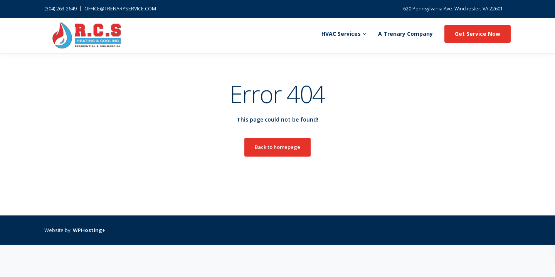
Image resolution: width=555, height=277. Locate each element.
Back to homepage (277, 147)
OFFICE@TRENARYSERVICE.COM (120, 8)
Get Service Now (477, 33)
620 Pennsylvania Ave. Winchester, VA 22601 (453, 8)
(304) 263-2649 (60, 8)
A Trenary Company (405, 33)
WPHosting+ (89, 230)
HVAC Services (341, 33)
